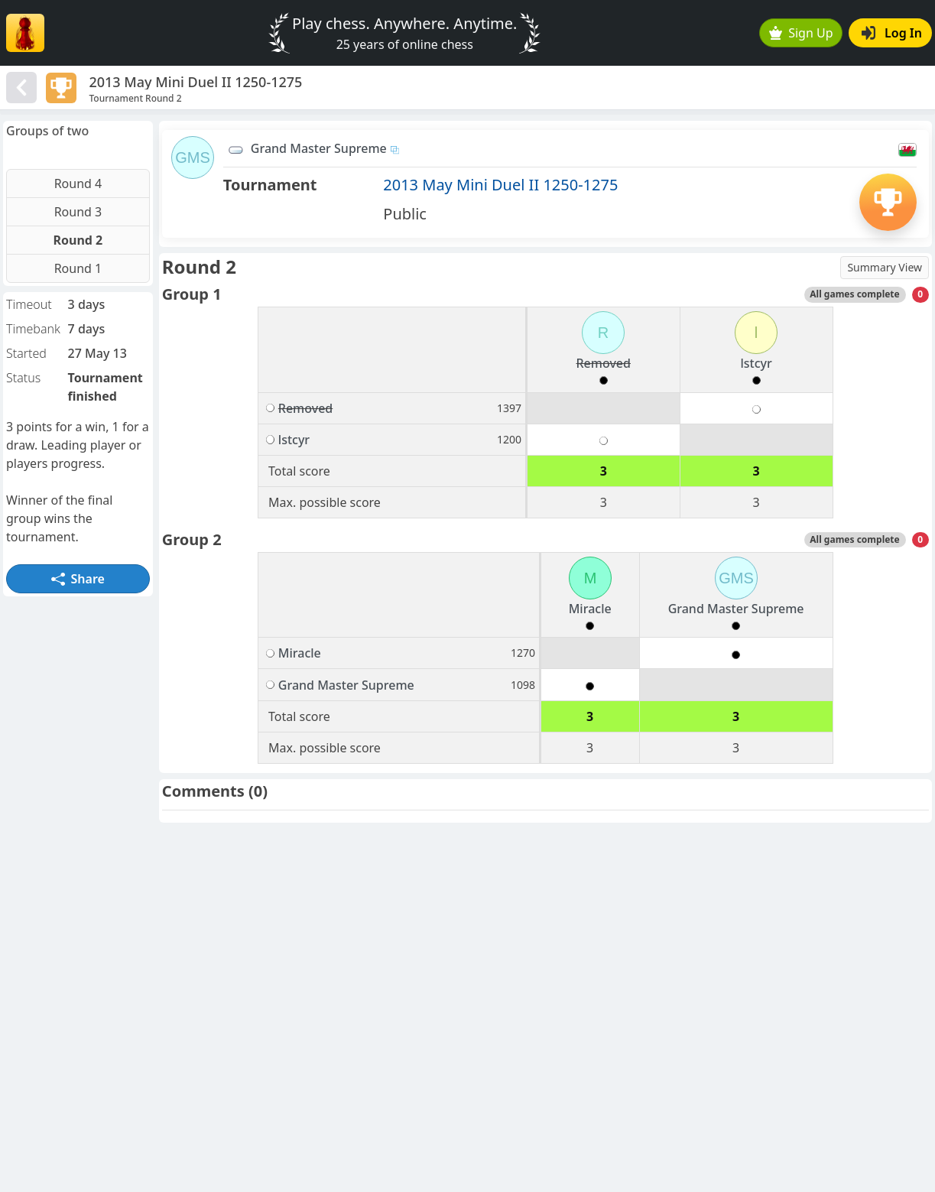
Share (78, 578)
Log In (892, 32)
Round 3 (78, 211)
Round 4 (78, 183)
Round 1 (78, 268)
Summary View (884, 267)
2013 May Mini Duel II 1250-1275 (500, 184)
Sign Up (801, 32)
